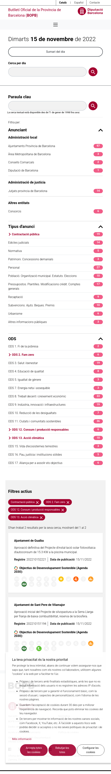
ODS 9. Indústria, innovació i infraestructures (55, 405)
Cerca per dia (17, 63)
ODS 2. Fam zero (57, 355)
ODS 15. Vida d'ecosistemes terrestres (55, 446)
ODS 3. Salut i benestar (55, 363)
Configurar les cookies (91, 750)
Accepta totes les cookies (34, 750)
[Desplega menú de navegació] (55, 24)
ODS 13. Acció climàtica (57, 438)
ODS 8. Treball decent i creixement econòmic (55, 396)
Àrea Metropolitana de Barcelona (55, 154)
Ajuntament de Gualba (29, 540)
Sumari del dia (55, 51)
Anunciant (55, 130)
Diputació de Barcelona (55, 170)
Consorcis (55, 211)
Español (78, 2)
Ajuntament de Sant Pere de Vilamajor (39, 605)
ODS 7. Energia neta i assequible (55, 388)
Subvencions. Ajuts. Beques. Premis (55, 305)
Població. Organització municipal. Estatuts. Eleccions (55, 276)
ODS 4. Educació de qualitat (55, 371)
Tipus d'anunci (55, 226)
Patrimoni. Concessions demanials (55, 259)
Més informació (22, 739)
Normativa (55, 251)
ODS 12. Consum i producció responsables (57, 430)
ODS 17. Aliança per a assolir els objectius (55, 463)
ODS (55, 338)
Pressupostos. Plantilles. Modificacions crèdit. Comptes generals (55, 286)
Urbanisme (55, 314)
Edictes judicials (55, 242)
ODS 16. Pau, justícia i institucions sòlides (55, 454)
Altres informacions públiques (55, 322)
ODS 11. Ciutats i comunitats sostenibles (55, 421)
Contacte (94, 2)
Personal (55, 267)
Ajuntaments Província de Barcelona (55, 146)
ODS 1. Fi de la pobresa (55, 346)
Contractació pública (57, 234)
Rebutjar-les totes (62, 750)
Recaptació (55, 297)
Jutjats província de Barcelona (55, 191)
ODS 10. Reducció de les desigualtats (55, 413)
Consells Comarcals (55, 162)
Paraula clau (19, 97)
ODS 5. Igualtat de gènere (55, 380)
